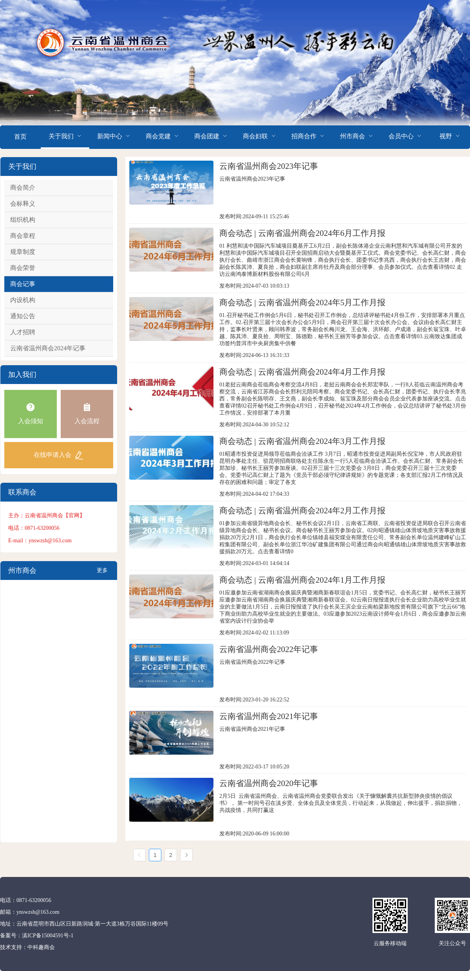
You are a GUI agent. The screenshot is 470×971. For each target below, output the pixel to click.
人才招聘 (22, 332)
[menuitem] (20, 137)
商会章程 (22, 235)
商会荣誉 (22, 267)
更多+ (102, 573)
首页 (20, 136)
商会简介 (22, 187)
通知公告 (22, 316)
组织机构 (22, 219)
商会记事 (22, 284)
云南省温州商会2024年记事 (47, 348)
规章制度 (22, 251)
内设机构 (22, 300)
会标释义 (22, 203)
